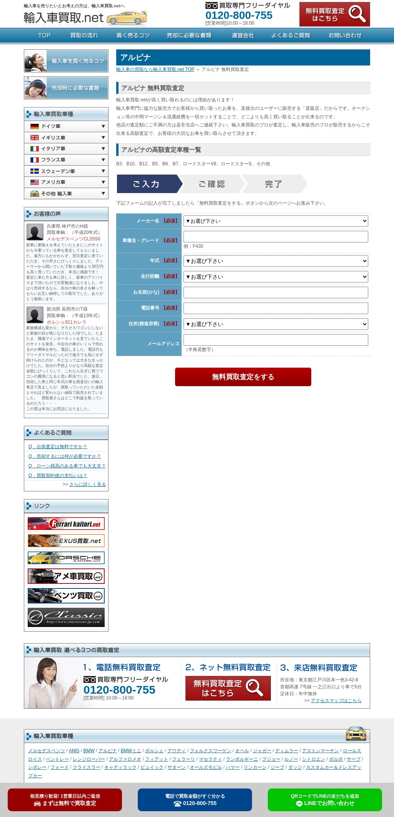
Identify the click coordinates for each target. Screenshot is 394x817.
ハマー (233, 767)
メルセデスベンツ (46, 750)
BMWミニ (131, 750)
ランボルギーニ (242, 759)
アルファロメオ (125, 759)
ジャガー (262, 750)
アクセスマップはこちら (336, 700)
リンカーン (255, 767)
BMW (88, 750)
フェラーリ (183, 759)
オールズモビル (206, 767)
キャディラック (120, 767)
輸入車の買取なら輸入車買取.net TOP (155, 69)
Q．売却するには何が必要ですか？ (64, 456)
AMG (74, 750)
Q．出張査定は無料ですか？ (57, 446)
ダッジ (295, 767)
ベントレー (57, 759)
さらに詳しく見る (87, 484)
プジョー (271, 759)
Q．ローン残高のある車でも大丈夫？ (67, 466)
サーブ (354, 759)
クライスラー (86, 767)
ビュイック (152, 767)
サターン (176, 767)
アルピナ (107, 750)
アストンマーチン (320, 750)
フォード (59, 767)
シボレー (37, 767)
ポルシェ (154, 750)
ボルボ (336, 759)
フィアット (156, 759)
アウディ (176, 750)
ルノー (291, 759)
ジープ (277, 767)
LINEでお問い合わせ (325, 800)
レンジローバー (89, 759)
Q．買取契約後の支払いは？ (57, 475)
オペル (242, 750)
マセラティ (210, 759)
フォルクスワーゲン (210, 750)
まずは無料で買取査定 (65, 800)
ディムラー (286, 750)
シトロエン (313, 759)
